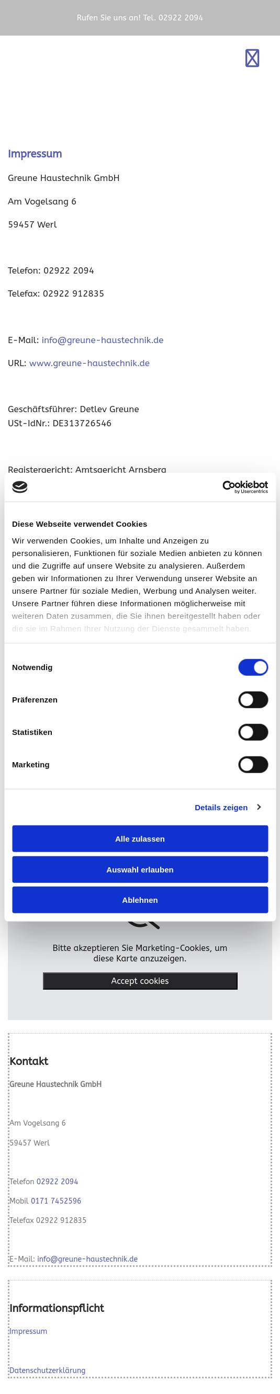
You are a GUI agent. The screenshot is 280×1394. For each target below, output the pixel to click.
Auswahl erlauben (139, 869)
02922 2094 (58, 1181)
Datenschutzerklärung (47, 1370)
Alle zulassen (140, 838)
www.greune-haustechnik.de (89, 363)
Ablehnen (140, 900)
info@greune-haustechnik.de (103, 340)
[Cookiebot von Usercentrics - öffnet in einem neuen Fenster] (222, 487)
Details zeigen (221, 806)
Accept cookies (140, 981)
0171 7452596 (56, 1201)
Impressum (28, 1331)
